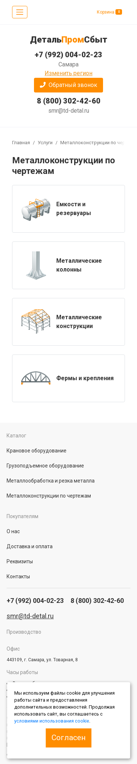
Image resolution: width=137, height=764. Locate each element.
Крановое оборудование (36, 451)
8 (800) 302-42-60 (68, 101)
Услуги (45, 142)
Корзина (109, 12)
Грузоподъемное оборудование (45, 466)
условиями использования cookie (51, 721)
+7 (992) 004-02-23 (68, 54)
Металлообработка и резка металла (51, 481)
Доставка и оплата (30, 546)
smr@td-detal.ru (68, 110)
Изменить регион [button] (68, 73)
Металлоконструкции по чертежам (49, 496)
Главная (21, 142)
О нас (13, 531)
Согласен (68, 737)
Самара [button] (68, 64)
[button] (68, 85)
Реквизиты (20, 561)
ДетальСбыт (68, 39)
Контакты (18, 576)
